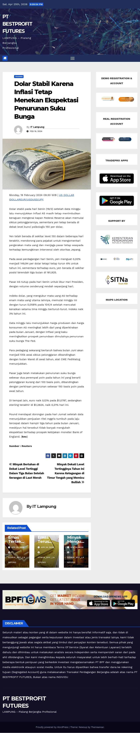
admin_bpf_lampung (16, 558)
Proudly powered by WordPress (52, 727)
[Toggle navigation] (73, 58)
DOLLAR (15, 199)
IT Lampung (37, 127)
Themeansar (97, 727)
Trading (19, 77)
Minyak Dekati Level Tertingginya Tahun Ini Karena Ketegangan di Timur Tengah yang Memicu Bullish (65, 473)
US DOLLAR (66, 195)
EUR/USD (26, 199)
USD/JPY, (38, 199)
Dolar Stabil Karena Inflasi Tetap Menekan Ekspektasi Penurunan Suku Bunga (46, 100)
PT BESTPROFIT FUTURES (17, 24)
